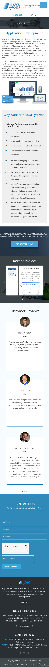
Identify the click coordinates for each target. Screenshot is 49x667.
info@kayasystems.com (24, 642)
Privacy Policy (24, 664)
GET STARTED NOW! (24, 244)
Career (33, 664)
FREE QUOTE (24, 626)
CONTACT (24, 602)
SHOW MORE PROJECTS (30, 285)
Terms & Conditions (10, 664)
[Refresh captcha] (26, 546)
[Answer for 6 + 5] (15, 550)
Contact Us (30, 292)
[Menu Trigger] (43, 5)
